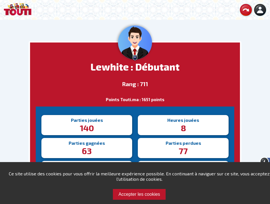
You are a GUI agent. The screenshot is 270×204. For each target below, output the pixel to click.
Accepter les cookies (139, 194)
